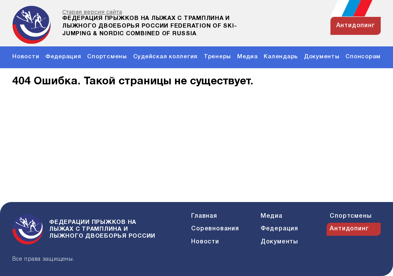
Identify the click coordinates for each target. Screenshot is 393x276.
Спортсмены (107, 56)
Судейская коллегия (165, 56)
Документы (322, 56)
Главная (204, 216)
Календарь (281, 56)
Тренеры (217, 56)
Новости (25, 56)
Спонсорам (363, 56)
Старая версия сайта (92, 12)
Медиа (247, 56)
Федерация (63, 56)
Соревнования (215, 229)
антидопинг (355, 25)
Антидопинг (349, 229)
